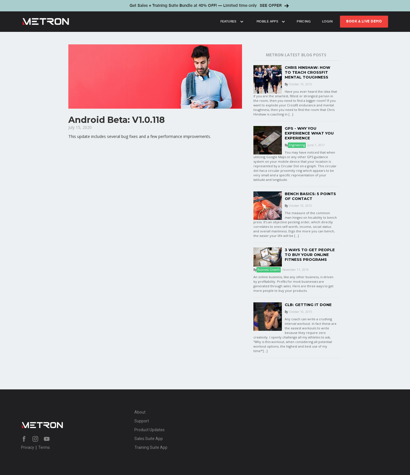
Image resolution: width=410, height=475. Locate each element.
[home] (116, 21)
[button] (231, 22)
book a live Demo (364, 21)
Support (141, 421)
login (327, 21)
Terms (44, 447)
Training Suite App (150, 447)
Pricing (304, 21)
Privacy (27, 447)
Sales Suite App (148, 438)
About (139, 412)
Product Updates (149, 430)
